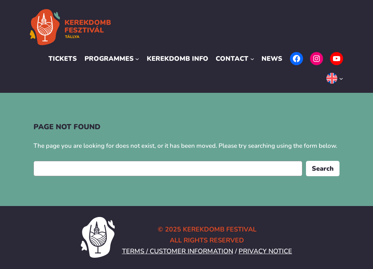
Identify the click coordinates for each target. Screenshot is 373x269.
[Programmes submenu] (137, 59)
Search (323, 168)
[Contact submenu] (252, 59)
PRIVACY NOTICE (265, 251)
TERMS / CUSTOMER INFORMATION (177, 251)
